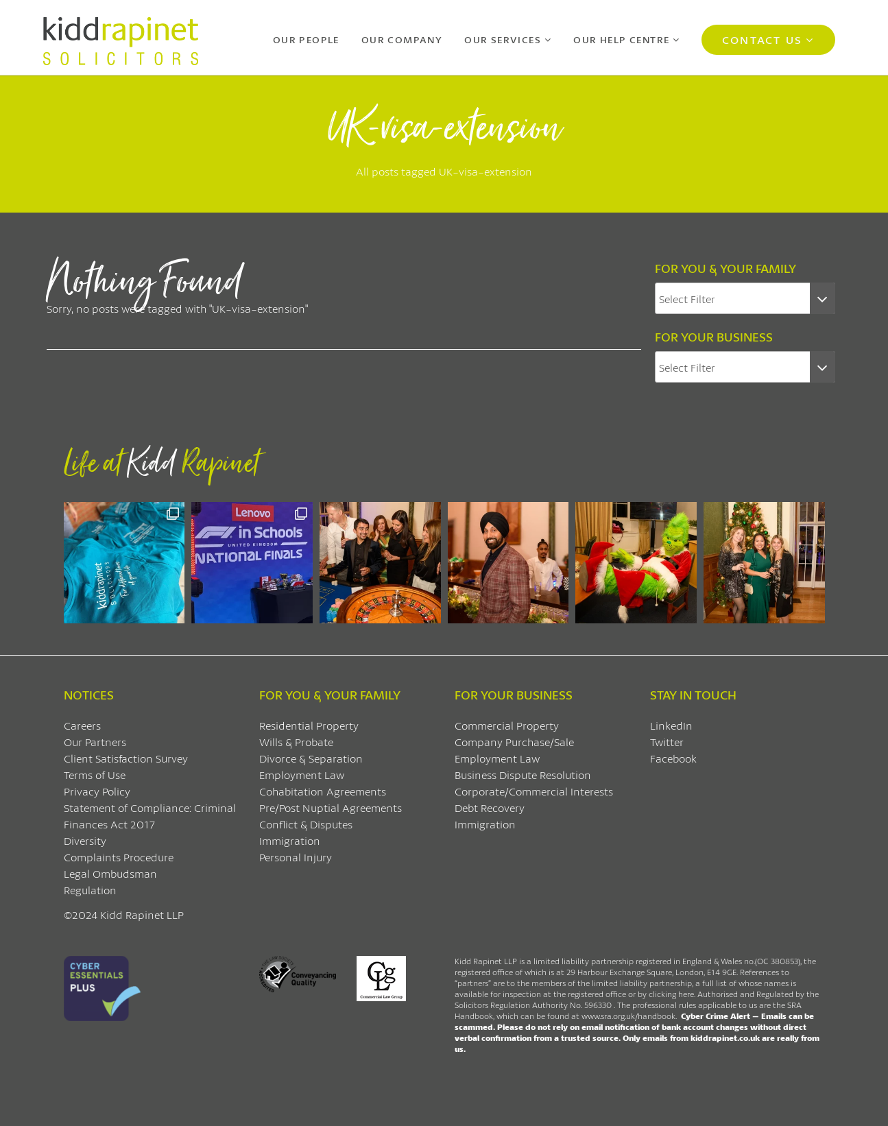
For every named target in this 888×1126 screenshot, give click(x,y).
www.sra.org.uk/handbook (628, 1016)
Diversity (85, 840)
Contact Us (762, 39)
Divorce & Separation (311, 758)
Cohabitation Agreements (322, 791)
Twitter (667, 741)
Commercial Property (507, 725)
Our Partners (95, 741)
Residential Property (309, 725)
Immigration (289, 840)
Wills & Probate (296, 741)
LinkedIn (671, 725)
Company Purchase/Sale (514, 741)
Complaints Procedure (118, 857)
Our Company (401, 39)
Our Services (502, 39)
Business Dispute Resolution (523, 774)
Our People (306, 39)
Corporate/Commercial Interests (534, 791)
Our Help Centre (621, 39)
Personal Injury (295, 857)
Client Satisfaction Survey (126, 758)
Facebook (673, 758)
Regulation (90, 890)
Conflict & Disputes (305, 824)
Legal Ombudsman (110, 873)
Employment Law (301, 774)
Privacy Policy (97, 791)
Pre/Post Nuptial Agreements (330, 807)
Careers (82, 725)
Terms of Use (94, 774)
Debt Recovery (490, 807)
